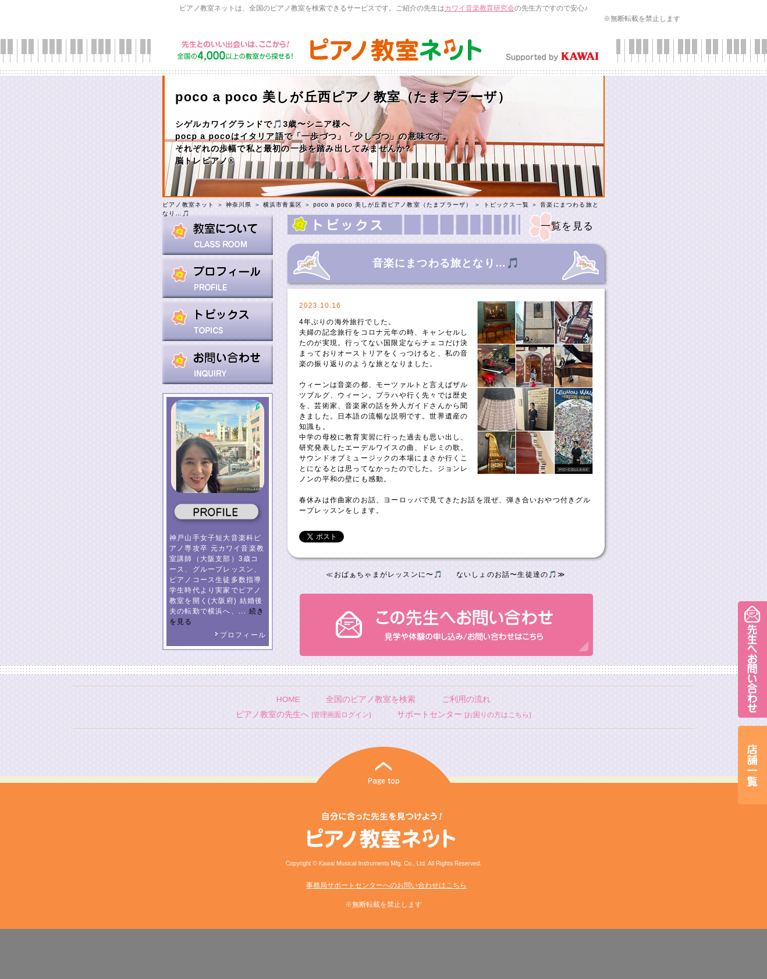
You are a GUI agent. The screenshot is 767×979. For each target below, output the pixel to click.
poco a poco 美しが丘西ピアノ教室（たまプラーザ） (392, 204)
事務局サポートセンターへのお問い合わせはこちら (386, 885)
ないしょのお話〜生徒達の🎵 (507, 574)
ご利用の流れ (466, 699)
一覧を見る (567, 226)
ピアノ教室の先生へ (303, 714)
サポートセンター (464, 714)
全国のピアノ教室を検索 (371, 699)
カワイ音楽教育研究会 (479, 8)
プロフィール (240, 635)
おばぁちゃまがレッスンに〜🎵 (388, 574)
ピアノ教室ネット (188, 204)
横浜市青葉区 (282, 204)
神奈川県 (239, 204)
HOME (288, 699)
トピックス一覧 (506, 204)
